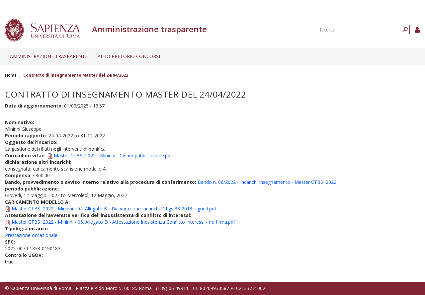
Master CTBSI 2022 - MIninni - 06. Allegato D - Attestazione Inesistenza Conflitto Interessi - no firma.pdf (123, 222)
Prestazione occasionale (31, 235)
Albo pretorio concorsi (129, 56)
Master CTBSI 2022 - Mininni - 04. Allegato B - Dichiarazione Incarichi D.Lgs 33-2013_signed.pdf (114, 208)
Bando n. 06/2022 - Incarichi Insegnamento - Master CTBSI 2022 (267, 182)
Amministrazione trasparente (49, 56)
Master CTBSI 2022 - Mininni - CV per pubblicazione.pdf (113, 155)
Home (11, 75)
